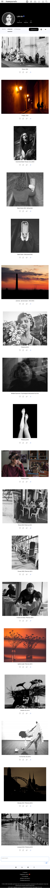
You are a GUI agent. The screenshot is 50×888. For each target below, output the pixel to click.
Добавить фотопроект (25, 878)
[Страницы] (27, 1)
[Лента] (31, 1)
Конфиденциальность (25, 880)
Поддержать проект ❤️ (25, 874)
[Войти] (43, 1)
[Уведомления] (39, 1)
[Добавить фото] (35, 1)
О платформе (25, 876)
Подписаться (34, 29)
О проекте (25, 872)
